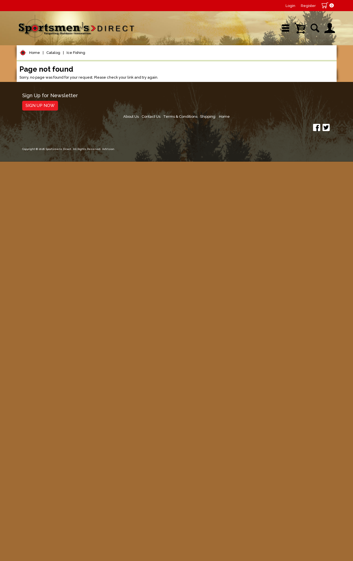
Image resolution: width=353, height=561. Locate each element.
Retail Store (174, 59)
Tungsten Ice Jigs (46, 304)
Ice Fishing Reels (45, 275)
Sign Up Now (40, 524)
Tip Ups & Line (43, 268)
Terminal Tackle (40, 157)
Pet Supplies (37, 94)
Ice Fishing (76, 77)
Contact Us (248, 516)
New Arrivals (83, 59)
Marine (30, 438)
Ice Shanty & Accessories (54, 369)
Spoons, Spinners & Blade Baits (52, 223)
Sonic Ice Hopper (46, 318)
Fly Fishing (34, 396)
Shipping (308, 516)
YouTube (311, 59)
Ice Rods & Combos (48, 362)
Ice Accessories (44, 282)
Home (34, 77)
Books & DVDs (39, 459)
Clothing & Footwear (46, 427)
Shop (37, 59)
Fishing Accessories (45, 491)
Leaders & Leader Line (50, 136)
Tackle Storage (40, 417)
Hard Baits (34, 189)
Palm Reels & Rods (48, 289)
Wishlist (262, 59)
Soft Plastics (37, 199)
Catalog (53, 77)
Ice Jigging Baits (44, 333)
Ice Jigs (35, 326)
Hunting (31, 449)
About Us (227, 516)
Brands (129, 59)
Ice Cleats (38, 297)
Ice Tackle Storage (47, 376)
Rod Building (37, 126)
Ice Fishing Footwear (49, 253)
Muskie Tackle (39, 385)
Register (308, 5)
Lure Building (38, 168)
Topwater (33, 178)
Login (290, 5)
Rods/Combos (39, 115)
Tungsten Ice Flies (47, 246)
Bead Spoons (42, 347)
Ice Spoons (39, 354)
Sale (217, 59)
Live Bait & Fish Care (47, 406)
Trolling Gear (38, 480)
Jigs (27, 210)
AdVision (108, 551)
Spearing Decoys (45, 261)
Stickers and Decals (45, 470)
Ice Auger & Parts (46, 311)
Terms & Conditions (280, 516)
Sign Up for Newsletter (50, 514)
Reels (29, 104)
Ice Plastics (39, 340)
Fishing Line (36, 147)
